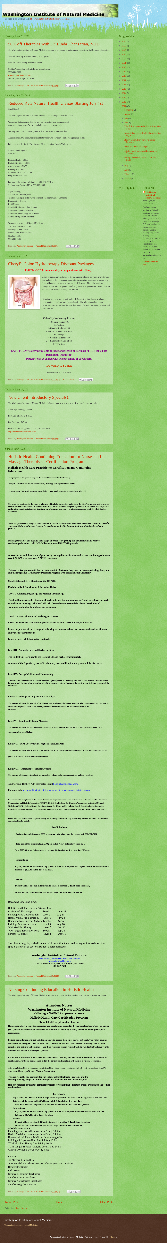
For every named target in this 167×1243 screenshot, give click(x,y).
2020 (124, 67)
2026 (124, 41)
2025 (124, 46)
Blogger (113, 1237)
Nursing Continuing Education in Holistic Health (51, 989)
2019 (124, 72)
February (128, 174)
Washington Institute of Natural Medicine (153, 195)
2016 (124, 85)
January (127, 178)
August (127, 114)
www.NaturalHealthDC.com (20, 75)
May (126, 165)
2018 (124, 76)
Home (59, 1202)
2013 (124, 97)
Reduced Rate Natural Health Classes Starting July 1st (55, 103)
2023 (124, 54)
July (126, 118)
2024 (124, 50)
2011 (124, 106)
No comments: (69, 379)
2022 (124, 59)
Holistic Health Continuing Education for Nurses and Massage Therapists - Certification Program (54, 459)
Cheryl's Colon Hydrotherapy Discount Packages (51, 263)
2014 (124, 93)
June (126, 123)
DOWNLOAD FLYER (59, 365)
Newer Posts (12, 1202)
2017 (124, 80)
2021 (124, 63)
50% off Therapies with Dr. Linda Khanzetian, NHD (54, 44)
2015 (124, 89)
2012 (124, 102)
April (126, 170)
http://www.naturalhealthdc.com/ (22, 431)
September (128, 110)
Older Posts (106, 1202)
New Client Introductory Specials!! (38, 397)
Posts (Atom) (21, 1208)
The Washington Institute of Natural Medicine (49, 19)
